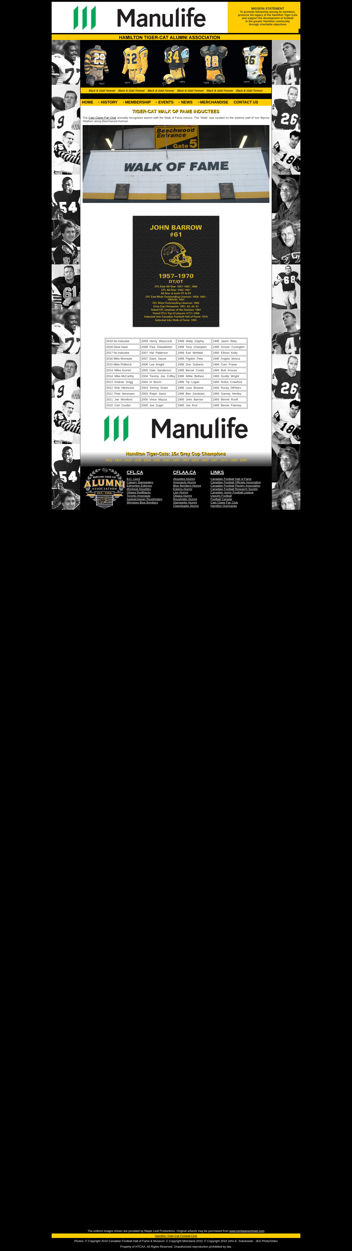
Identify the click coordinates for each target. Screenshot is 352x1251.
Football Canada (221, 499)
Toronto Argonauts (138, 495)
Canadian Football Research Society (234, 489)
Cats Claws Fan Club (102, 117)
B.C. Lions (133, 479)
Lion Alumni (180, 492)
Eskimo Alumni (182, 489)
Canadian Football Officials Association (236, 482)
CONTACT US (246, 102)
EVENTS (166, 102)
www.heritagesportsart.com (246, 1231)
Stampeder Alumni (185, 502)
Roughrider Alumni (185, 499)
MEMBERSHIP (138, 102)
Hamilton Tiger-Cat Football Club (176, 1236)
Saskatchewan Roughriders (144, 499)
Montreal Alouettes (139, 489)
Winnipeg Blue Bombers (142, 502)
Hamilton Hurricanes (224, 506)
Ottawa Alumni (182, 495)
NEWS (187, 102)
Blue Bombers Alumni (187, 485)
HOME (87, 102)
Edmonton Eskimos (139, 485)
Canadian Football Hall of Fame (231, 479)
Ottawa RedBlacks (139, 492)
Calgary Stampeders (140, 482)
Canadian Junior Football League (232, 492)
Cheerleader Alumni (186, 506)
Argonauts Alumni (184, 482)
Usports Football (221, 495)
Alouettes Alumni (184, 479)
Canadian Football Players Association (235, 485)
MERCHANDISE (214, 102)
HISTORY (109, 102)
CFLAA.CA (184, 472)
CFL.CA (135, 472)
